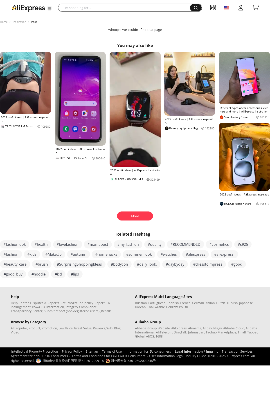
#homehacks (106, 254)
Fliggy (217, 328)
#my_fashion (128, 244)
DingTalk (180, 332)
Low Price (65, 328)
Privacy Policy (72, 351)
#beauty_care (15, 264)
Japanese (246, 303)
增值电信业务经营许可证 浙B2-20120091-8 (73, 360)
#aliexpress (195, 254)
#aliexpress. (224, 254)
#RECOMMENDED (185, 244)
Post (34, 22)
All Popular (19, 328)
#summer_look (139, 254)
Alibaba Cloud (233, 328)
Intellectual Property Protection (34, 351)
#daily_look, (147, 264)
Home (4, 22)
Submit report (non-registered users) (71, 311)
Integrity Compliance (81, 307)
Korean (140, 307)
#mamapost (98, 244)
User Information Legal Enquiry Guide (177, 356)
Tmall (242, 332)
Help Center (20, 303)
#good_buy (13, 274)
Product (34, 328)
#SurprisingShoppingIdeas (79, 264)
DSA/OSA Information (48, 307)
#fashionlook (15, 244)
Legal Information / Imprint (196, 351)
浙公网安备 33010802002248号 (131, 360)
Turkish (232, 303)
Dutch (220, 303)
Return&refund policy (77, 303)
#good (236, 264)
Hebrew (172, 307)
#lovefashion (68, 244)
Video (15, 332)
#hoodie (39, 274)
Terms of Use (112, 351)
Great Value (83, 328)
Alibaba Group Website (152, 328)
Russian (141, 303)
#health (41, 244)
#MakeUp (53, 254)
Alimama (194, 328)
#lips (75, 274)
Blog (117, 328)
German (198, 303)
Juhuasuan (196, 332)
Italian (210, 303)
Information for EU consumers (148, 351)
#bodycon (119, 264)
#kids (31, 254)
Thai (150, 307)
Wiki (109, 328)
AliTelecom (164, 332)
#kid (58, 274)
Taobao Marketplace (221, 332)
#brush (42, 264)
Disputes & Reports (44, 303)
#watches (169, 254)
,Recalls (106, 311)
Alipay (207, 328)
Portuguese (156, 303)
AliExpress (179, 328)
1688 (159, 336)
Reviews (99, 328)
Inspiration (19, 22)
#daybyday (175, 264)
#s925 (243, 244)
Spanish (173, 303)
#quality (155, 244)
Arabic (160, 307)
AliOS (150, 336)
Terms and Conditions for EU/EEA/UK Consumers (108, 356)
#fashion (11, 254)
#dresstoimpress (207, 264)
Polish (183, 307)
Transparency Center (27, 311)
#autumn (78, 254)
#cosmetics (219, 244)
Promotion (49, 328)
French (185, 303)
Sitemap (92, 351)
